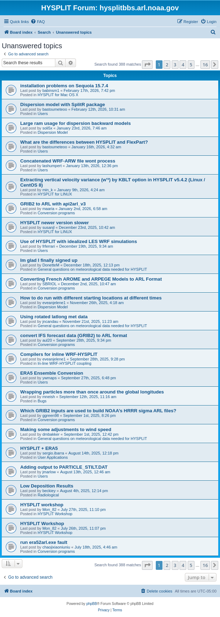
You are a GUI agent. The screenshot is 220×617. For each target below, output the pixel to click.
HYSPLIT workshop (42, 504)
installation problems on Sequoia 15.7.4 (64, 85)
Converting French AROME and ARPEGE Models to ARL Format (91, 279)
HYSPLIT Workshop (55, 514)
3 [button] (175, 64)
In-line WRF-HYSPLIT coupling (64, 363)
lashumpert (51, 166)
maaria (48, 208)
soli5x (47, 128)
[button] (147, 64)
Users (43, 113)
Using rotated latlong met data (54, 316)
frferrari (48, 246)
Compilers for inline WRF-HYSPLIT (59, 354)
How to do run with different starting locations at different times (91, 298)
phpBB (91, 604)
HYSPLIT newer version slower (54, 222)
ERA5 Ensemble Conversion (51, 373)
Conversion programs (56, 213)
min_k (47, 190)
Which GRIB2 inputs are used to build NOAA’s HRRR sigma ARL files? (98, 410)
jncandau (50, 321)
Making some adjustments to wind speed (65, 429)
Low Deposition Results (46, 486)
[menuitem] (38, 21)
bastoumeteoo (54, 109)
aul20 (47, 340)
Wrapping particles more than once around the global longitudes (92, 392)
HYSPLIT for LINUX (55, 194)
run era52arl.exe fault (43, 542)
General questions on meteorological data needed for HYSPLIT (92, 269)
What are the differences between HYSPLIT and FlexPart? (84, 142)
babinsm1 (50, 90)
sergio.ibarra (53, 453)
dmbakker (50, 434)
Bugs (42, 401)
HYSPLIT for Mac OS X (58, 95)
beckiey (48, 491)
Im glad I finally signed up (48, 260)
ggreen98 (50, 415)
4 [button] (183, 64)
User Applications (53, 457)
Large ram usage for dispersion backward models (75, 123)
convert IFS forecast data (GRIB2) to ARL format (73, 335)
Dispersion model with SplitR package (62, 104)
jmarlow (49, 472)
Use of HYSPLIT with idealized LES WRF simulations (78, 241)
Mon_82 (49, 509)
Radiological (48, 495)
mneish (48, 397)
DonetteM (50, 265)
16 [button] (205, 64)
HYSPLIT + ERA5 (39, 448)
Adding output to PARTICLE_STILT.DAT (64, 467)
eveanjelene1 (53, 303)
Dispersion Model (53, 132)
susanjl (48, 227)
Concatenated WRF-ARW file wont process (67, 161)
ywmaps (49, 378)
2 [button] (167, 64)
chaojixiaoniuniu (56, 547)
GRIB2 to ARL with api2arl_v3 (53, 203)
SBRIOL (49, 284)
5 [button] (191, 64)
